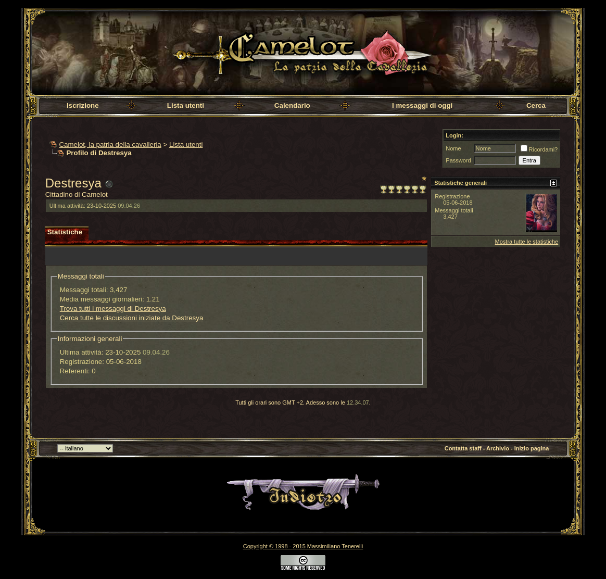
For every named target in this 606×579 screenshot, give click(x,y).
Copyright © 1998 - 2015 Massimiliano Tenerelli (303, 546)
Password (458, 160)
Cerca (536, 105)
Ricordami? (539, 149)
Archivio (497, 448)
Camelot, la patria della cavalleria (110, 144)
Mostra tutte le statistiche (527, 241)
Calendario (292, 105)
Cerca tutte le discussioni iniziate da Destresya (132, 318)
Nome (453, 148)
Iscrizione (82, 105)
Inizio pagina (531, 448)
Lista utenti (185, 105)
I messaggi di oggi (422, 105)
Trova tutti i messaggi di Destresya (113, 308)
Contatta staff (463, 448)
